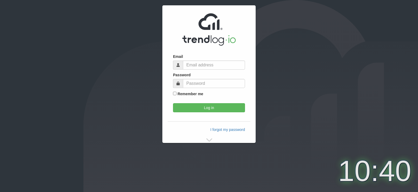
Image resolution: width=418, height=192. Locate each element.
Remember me (188, 94)
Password (182, 75)
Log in (209, 108)
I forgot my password (227, 129)
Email (178, 56)
